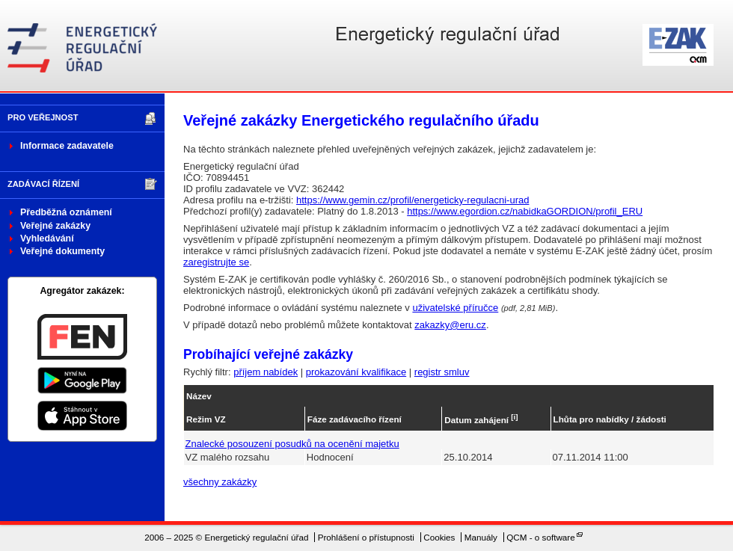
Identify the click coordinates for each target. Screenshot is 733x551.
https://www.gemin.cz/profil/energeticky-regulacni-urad (412, 200)
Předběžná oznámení (66, 212)
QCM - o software (540, 537)
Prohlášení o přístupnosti (366, 537)
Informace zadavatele (67, 146)
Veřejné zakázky (55, 226)
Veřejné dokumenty (62, 251)
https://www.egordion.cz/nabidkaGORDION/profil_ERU (524, 211)
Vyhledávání (47, 238)
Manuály (480, 537)
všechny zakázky (220, 481)
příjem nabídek (265, 372)
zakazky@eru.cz (450, 324)
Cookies (439, 537)
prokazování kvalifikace (356, 372)
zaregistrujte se (216, 262)
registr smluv (442, 372)
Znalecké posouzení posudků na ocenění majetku (292, 443)
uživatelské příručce (455, 307)
